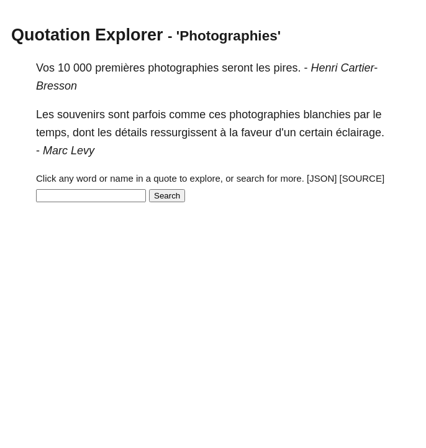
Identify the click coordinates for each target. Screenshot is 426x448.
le (377, 114)
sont (118, 114)
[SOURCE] (362, 178)
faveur (256, 132)
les (263, 68)
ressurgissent (183, 132)
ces (217, 114)
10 (64, 68)
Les (45, 114)
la (233, 132)
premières (120, 68)
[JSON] (322, 178)
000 (82, 68)
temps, (53, 132)
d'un (285, 132)
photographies (183, 68)
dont (83, 132)
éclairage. (360, 132)
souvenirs (81, 114)
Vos (45, 68)
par (361, 114)
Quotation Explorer (87, 35)
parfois (149, 114)
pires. (287, 68)
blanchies (326, 114)
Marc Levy (68, 150)
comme (187, 114)
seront (237, 68)
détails (131, 132)
